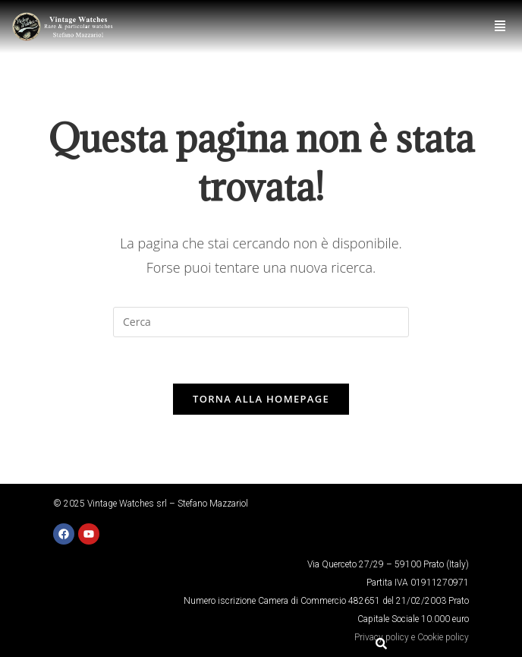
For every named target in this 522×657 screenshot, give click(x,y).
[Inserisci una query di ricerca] (261, 322)
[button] (500, 26)
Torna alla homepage (261, 399)
